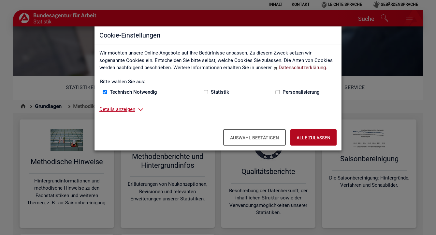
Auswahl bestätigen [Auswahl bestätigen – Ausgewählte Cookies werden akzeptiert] (254, 137)
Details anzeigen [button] (117, 109)
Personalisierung (301, 92)
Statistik (220, 92)
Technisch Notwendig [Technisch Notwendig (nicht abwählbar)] (133, 92)
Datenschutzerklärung (302, 67)
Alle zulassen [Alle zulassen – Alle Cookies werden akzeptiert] (313, 137)
